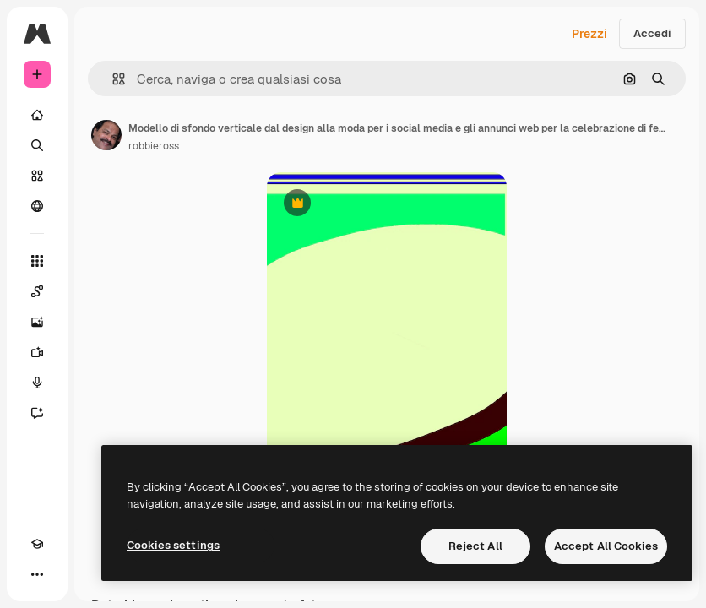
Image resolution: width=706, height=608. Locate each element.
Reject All (475, 546)
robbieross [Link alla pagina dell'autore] (153, 146)
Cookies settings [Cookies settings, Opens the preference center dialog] (173, 545)
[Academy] (37, 543)
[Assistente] (37, 412)
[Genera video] (37, 352)
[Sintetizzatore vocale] (37, 382)
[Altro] (37, 574)
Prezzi (589, 33)
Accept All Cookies (606, 546)
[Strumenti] (37, 260)
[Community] (37, 206)
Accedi (652, 33)
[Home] (37, 114)
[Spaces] (37, 291)
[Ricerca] (37, 145)
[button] (112, 79)
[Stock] (37, 175)
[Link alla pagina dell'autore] (106, 135)
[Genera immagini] (37, 321)
